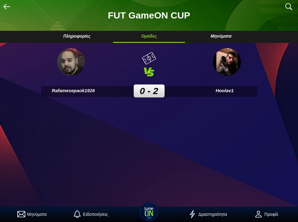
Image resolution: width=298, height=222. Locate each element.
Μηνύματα (221, 36)
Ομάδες (149, 36)
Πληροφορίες (76, 36)
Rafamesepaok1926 (73, 90)
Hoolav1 (224, 90)
